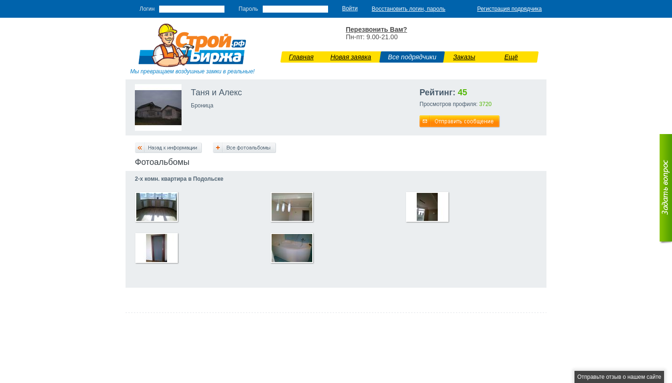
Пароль (248, 9)
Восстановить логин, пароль (409, 9)
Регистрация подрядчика (509, 9)
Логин (147, 9)
